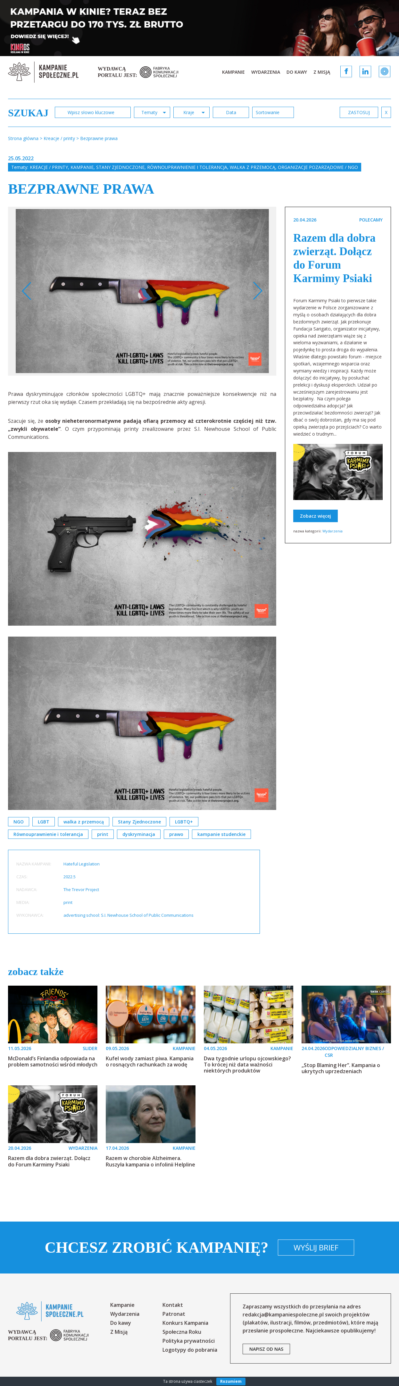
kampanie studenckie (221, 834)
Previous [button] (26, 291)
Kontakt (172, 1304)
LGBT (43, 822)
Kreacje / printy (49, 167)
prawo (176, 834)
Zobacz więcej (315, 516)
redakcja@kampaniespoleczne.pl (283, 1314)
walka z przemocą (83, 822)
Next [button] (257, 291)
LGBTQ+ (184, 822)
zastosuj (359, 112)
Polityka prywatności (188, 1340)
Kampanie (233, 72)
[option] (142, 291)
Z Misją (321, 72)
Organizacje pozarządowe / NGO (318, 167)
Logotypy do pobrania (189, 1349)
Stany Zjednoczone (120, 167)
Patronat (173, 1313)
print (102, 834)
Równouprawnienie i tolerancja (187, 167)
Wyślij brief (316, 1247)
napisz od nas (266, 1349)
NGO (18, 822)
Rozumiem (231, 1381)
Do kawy (297, 72)
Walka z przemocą (252, 167)
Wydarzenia (265, 72)
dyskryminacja (138, 834)
